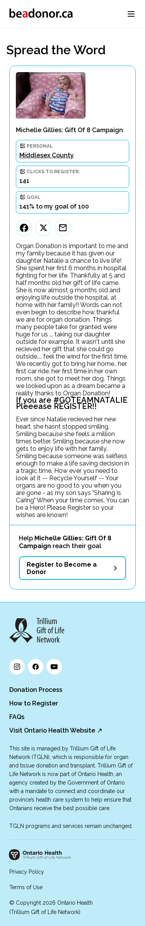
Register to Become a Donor (62, 568)
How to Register (33, 703)
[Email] (63, 228)
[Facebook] (24, 228)
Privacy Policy (26, 872)
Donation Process (35, 689)
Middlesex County (46, 155)
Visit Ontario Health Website (52, 730)
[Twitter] (43, 228)
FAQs (16, 717)
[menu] (131, 14)
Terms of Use (26, 887)
